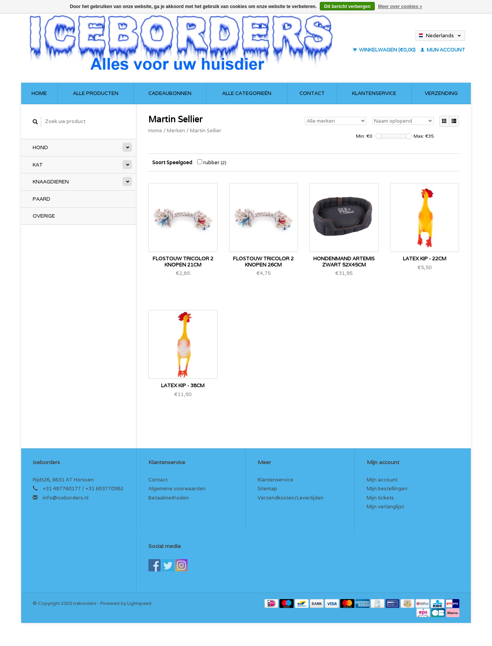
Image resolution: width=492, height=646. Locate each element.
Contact (312, 93)
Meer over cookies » (400, 6)
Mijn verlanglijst (385, 506)
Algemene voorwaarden (177, 488)
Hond (40, 147)
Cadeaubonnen (169, 93)
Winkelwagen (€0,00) (385, 50)
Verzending (441, 93)
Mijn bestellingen (387, 488)
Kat (38, 165)
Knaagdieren (51, 181)
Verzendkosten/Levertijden (291, 497)
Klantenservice (374, 93)
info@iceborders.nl (65, 497)
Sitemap (267, 488)
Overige (44, 216)
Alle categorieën (246, 93)
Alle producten (95, 93)
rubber (211, 162)
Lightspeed (139, 603)
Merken (176, 130)
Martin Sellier (205, 130)
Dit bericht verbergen (347, 6)
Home (39, 93)
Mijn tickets (380, 497)
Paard (41, 199)
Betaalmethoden (168, 497)
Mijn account (443, 50)
